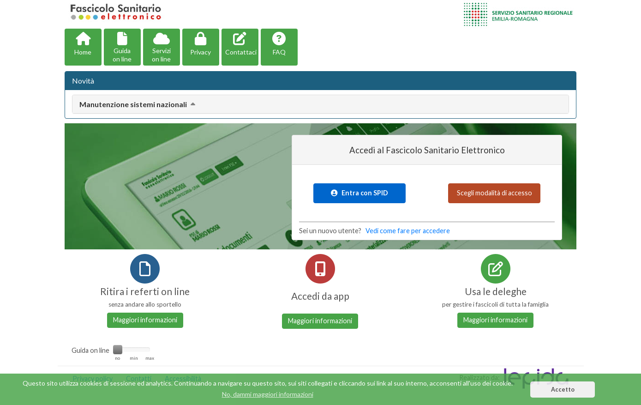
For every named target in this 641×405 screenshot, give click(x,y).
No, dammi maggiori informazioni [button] (267, 394)
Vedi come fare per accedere (407, 231)
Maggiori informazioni (145, 320)
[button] (83, 47)
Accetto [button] (563, 389)
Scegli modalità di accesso (494, 193)
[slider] (117, 349)
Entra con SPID (359, 193)
